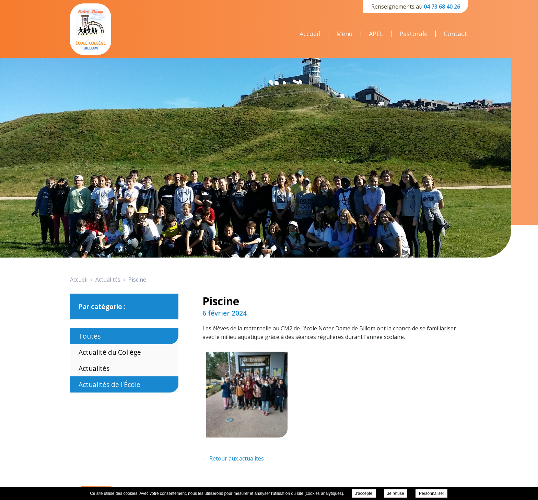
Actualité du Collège (110, 352)
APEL (376, 34)
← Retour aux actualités (233, 458)
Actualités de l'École (109, 384)
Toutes (90, 336)
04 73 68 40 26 (442, 6)
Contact (455, 34)
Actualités (94, 368)
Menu (344, 34)
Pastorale (413, 34)
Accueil (310, 34)
